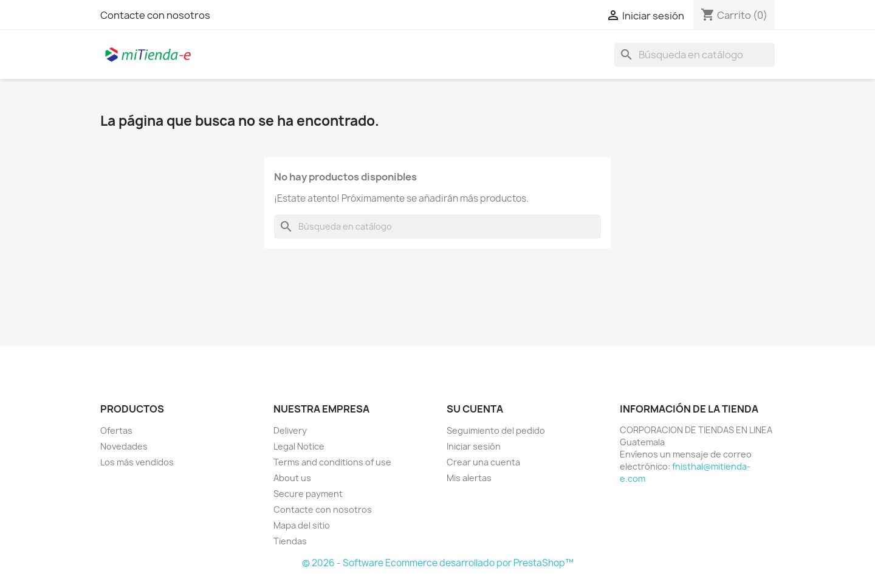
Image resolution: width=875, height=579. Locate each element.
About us (292, 478)
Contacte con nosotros (155, 15)
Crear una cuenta (483, 462)
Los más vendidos (137, 462)
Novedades (124, 446)
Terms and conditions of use (332, 462)
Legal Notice (298, 446)
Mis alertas (469, 478)
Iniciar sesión (474, 446)
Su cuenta (475, 409)
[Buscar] (694, 55)
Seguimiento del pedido (496, 430)
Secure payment (308, 493)
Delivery (290, 430)
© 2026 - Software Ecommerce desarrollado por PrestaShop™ (438, 563)
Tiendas (290, 541)
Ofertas (116, 430)
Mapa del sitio (301, 525)
